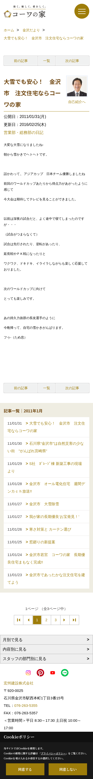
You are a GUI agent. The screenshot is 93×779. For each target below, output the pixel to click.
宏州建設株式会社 (18, 683)
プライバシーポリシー (53, 753)
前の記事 (21, 61)
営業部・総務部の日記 (23, 132)
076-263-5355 (25, 705)
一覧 (46, 61)
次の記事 (72, 61)
